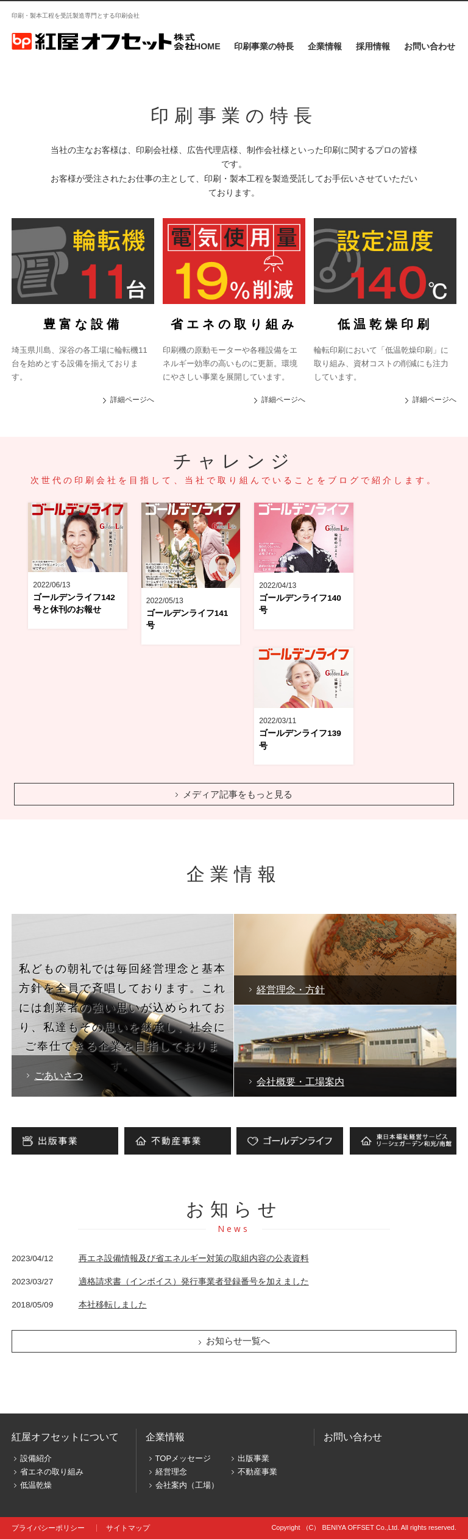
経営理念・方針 (291, 989)
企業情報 (325, 46)
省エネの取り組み (51, 1471)
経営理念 (171, 1471)
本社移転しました (113, 1304)
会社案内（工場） (187, 1485)
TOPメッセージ (183, 1458)
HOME (207, 46)
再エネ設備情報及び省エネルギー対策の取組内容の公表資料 (194, 1258)
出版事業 (253, 1458)
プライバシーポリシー (48, 1528)
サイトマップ (128, 1528)
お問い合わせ (429, 46)
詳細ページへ (132, 399)
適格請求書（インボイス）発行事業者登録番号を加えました (194, 1281)
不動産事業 (257, 1471)
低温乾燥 (36, 1485)
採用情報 (373, 46)
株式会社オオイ (104, 41)
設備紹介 (36, 1458)
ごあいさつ (58, 1075)
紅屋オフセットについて (65, 1436)
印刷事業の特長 (264, 46)
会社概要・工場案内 (300, 1081)
